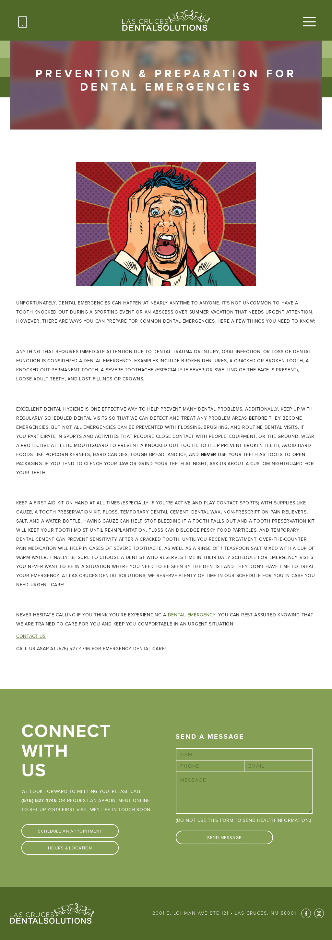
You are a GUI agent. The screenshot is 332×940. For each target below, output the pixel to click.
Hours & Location (70, 848)
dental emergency (192, 615)
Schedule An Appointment (70, 831)
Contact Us (31, 636)
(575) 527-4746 (39, 800)
